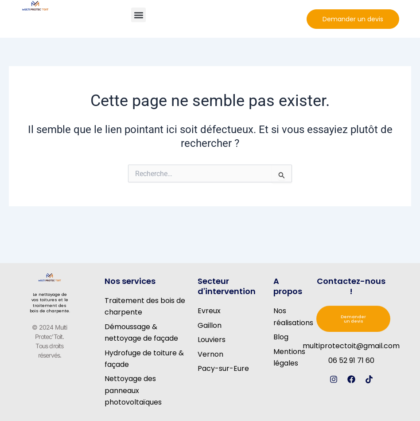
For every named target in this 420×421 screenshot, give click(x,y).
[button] (138, 15)
